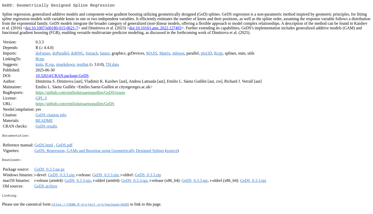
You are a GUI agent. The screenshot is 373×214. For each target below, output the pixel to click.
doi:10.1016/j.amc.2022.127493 (155, 29)
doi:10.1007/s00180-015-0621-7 (51, 29)
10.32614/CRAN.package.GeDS (61, 76)
